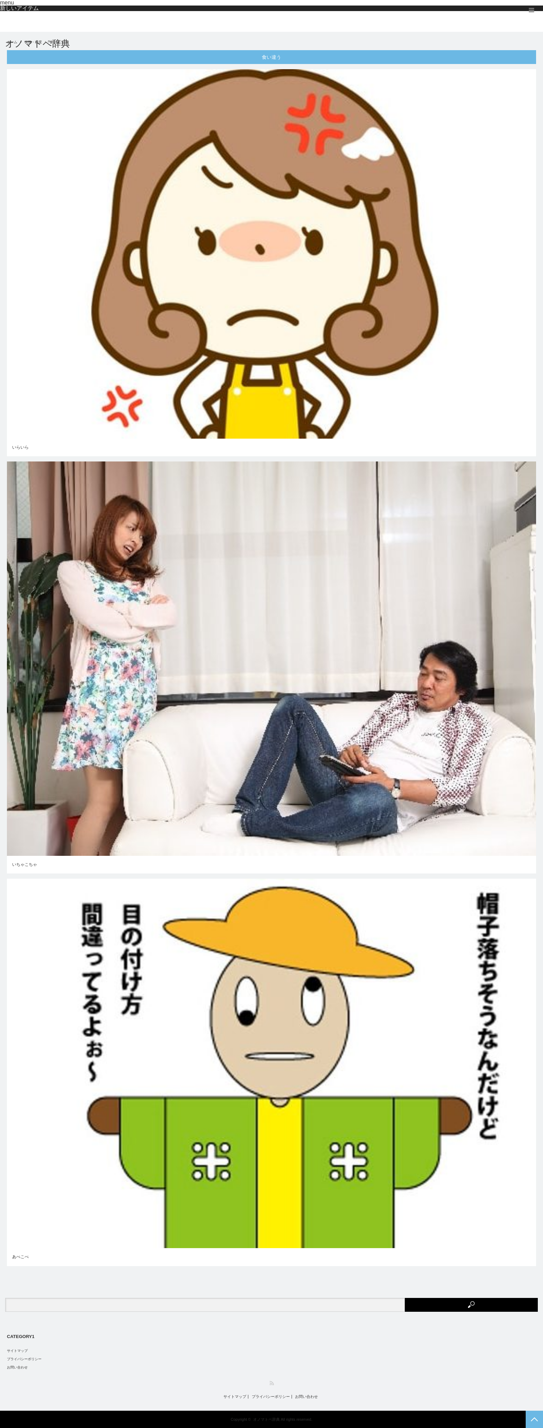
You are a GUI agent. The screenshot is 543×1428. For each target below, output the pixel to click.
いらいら (20, 447)
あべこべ (20, 1256)
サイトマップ (17, 1351)
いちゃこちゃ (24, 864)
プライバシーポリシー (24, 1359)
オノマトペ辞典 (37, 43)
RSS (272, 1383)
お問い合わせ (17, 1367)
